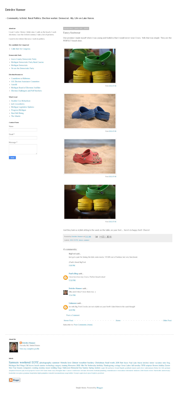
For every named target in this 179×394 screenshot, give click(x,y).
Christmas (99, 362)
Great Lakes (126, 365)
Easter (167, 365)
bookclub (12, 373)
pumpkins (44, 373)
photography (46, 362)
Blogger (100, 388)
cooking (35, 368)
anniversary (166, 370)
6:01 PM (72, 310)
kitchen (146, 363)
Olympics (76, 373)
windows (137, 370)
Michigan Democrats (19, 65)
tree (142, 368)
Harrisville (157, 370)
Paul (130, 363)
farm (45, 370)
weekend (25, 362)
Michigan (12, 365)
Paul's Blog (73, 274)
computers (27, 368)
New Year (12, 368)
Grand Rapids (120, 368)
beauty (19, 368)
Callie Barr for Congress (20, 49)
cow (17, 373)
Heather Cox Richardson (20, 101)
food (107, 362)
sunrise (42, 365)
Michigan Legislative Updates (22, 107)
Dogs (60, 368)
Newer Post (68, 320)
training (65, 365)
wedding (54, 368)
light (39, 373)
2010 (142, 370)
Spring (91, 368)
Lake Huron (137, 363)
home (50, 370)
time (64, 370)
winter (151, 363)
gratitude (128, 368)
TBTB (143, 365)
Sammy (85, 368)
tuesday (137, 365)
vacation (158, 363)
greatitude (101, 373)
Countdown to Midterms (20, 78)
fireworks (90, 370)
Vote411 (14, 85)
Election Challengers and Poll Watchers (26, 91)
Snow (126, 363)
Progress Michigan (18, 110)
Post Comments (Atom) (83, 325)
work (112, 362)
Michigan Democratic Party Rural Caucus (27, 62)
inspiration (33, 373)
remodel (51, 373)
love (69, 362)
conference (76, 370)
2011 (71, 240)
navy (53, 370)
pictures (111, 368)
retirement (129, 370)
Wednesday (92, 365)
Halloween (66, 368)
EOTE (76, 240)
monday (42, 368)
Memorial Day (76, 368)
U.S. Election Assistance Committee (25, 81)
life (107, 368)
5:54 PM (72, 295)
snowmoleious (59, 373)
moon (48, 368)
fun (121, 362)
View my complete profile (29, 349)
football (96, 370)
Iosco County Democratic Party (23, 59)
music (134, 368)
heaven (18, 370)
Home (118, 320)
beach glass (87, 373)
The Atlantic (16, 116)
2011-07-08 (112, 131)
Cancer (69, 370)
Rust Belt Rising (17, 113)
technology (50, 365)
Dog (168, 363)
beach (37, 365)
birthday (100, 365)
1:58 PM (72, 265)
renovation (121, 370)
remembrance (112, 370)
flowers (155, 365)
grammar (26, 373)
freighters (94, 373)
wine (164, 363)
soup (66, 373)
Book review (148, 370)
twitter (71, 373)
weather (83, 362)
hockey (90, 362)
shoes (81, 240)
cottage (117, 365)
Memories (72, 365)
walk (146, 368)
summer (86, 240)
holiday (161, 365)
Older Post (167, 320)
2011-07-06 (112, 86)
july (23, 370)
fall (132, 365)
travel (38, 370)
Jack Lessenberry (17, 104)
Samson (14, 362)
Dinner (75, 362)
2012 (78, 365)
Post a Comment (73, 315)
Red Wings (21, 365)
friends (63, 362)
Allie (82, 365)
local (27, 370)
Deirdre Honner (15, 9)
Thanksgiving (109, 365)
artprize (149, 365)
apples (81, 373)
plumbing (103, 370)
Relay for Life (159, 368)
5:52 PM (72, 280)
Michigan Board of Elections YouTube (25, 88)
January (151, 368)
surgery (58, 365)
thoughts (59, 370)
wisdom (97, 368)
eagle (103, 368)
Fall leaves (30, 365)
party (139, 368)
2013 (41, 370)
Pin (86, 365)
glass (21, 373)
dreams (83, 370)
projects (32, 370)
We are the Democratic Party (22, 68)
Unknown (73, 303)
